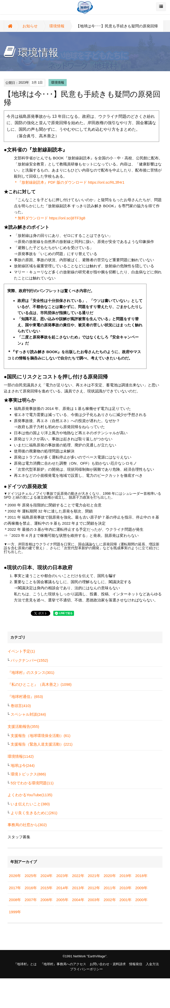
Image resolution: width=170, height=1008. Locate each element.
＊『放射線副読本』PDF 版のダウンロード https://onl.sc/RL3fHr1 (69, 182)
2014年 (62, 888)
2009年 (141, 888)
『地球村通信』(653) (25, 696)
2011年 (110, 888)
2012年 (94, 888)
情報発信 (135, 964)
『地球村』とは (25, 964)
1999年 (15, 912)
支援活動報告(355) (23, 726)
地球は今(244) (23, 765)
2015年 (46, 888)
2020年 (110, 875)
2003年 (94, 900)
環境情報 (56, 26)
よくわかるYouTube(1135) (30, 795)
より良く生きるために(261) (34, 813)
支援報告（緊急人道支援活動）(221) (41, 744)
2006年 (46, 900)
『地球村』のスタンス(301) (31, 672)
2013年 (78, 888)
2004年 (78, 900)
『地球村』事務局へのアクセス (63, 964)
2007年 (31, 900)
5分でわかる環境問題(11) (32, 783)
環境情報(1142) (21, 756)
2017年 (15, 888)
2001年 (125, 900)
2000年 (141, 900)
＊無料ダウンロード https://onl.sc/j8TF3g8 (49, 218)
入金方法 (152, 964)
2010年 (125, 888)
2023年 (62, 875)
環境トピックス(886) (28, 774)
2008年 (15, 900)
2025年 (31, 875)
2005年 (62, 900)
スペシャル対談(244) (28, 714)
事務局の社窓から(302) (27, 825)
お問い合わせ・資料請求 (108, 964)
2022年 (78, 875)
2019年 (125, 875)
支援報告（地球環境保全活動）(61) (40, 735)
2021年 (94, 875)
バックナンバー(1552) (29, 660)
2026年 (15, 875)
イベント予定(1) (21, 651)
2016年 (31, 888)
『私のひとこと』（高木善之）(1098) (39, 684)
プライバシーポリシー (86, 969)
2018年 (141, 875)
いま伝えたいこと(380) (30, 804)
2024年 (46, 875)
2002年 (110, 900)
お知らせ (30, 26)
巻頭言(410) (21, 705)
